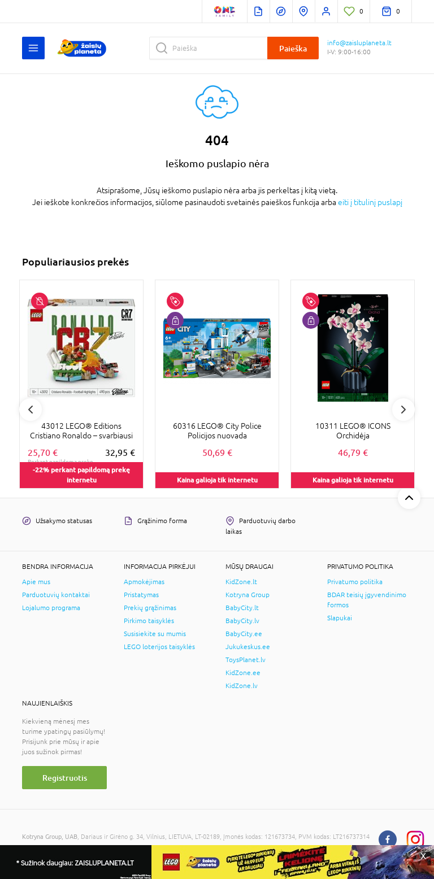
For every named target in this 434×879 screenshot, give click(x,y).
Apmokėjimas (144, 582)
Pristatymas (141, 595)
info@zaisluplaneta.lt (359, 43)
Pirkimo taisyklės (149, 621)
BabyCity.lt (242, 608)
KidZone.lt (241, 582)
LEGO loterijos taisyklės (159, 647)
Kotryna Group (247, 595)
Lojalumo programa (51, 608)
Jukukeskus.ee (247, 647)
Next (403, 409)
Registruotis (64, 777)
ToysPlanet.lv (245, 660)
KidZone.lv (241, 686)
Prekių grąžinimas (150, 608)
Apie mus (36, 582)
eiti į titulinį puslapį (370, 202)
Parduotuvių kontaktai (56, 595)
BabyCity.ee (243, 634)
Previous (30, 409)
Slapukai (339, 618)
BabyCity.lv (242, 621)
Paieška (293, 48)
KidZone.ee (243, 673)
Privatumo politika (355, 582)
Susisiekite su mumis (155, 634)
